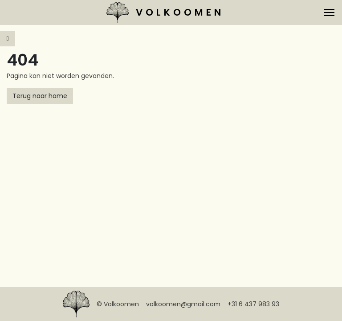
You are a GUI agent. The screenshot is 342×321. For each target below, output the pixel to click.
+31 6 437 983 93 (253, 304)
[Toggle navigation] (329, 12)
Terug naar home (39, 95)
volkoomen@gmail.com (183, 304)
